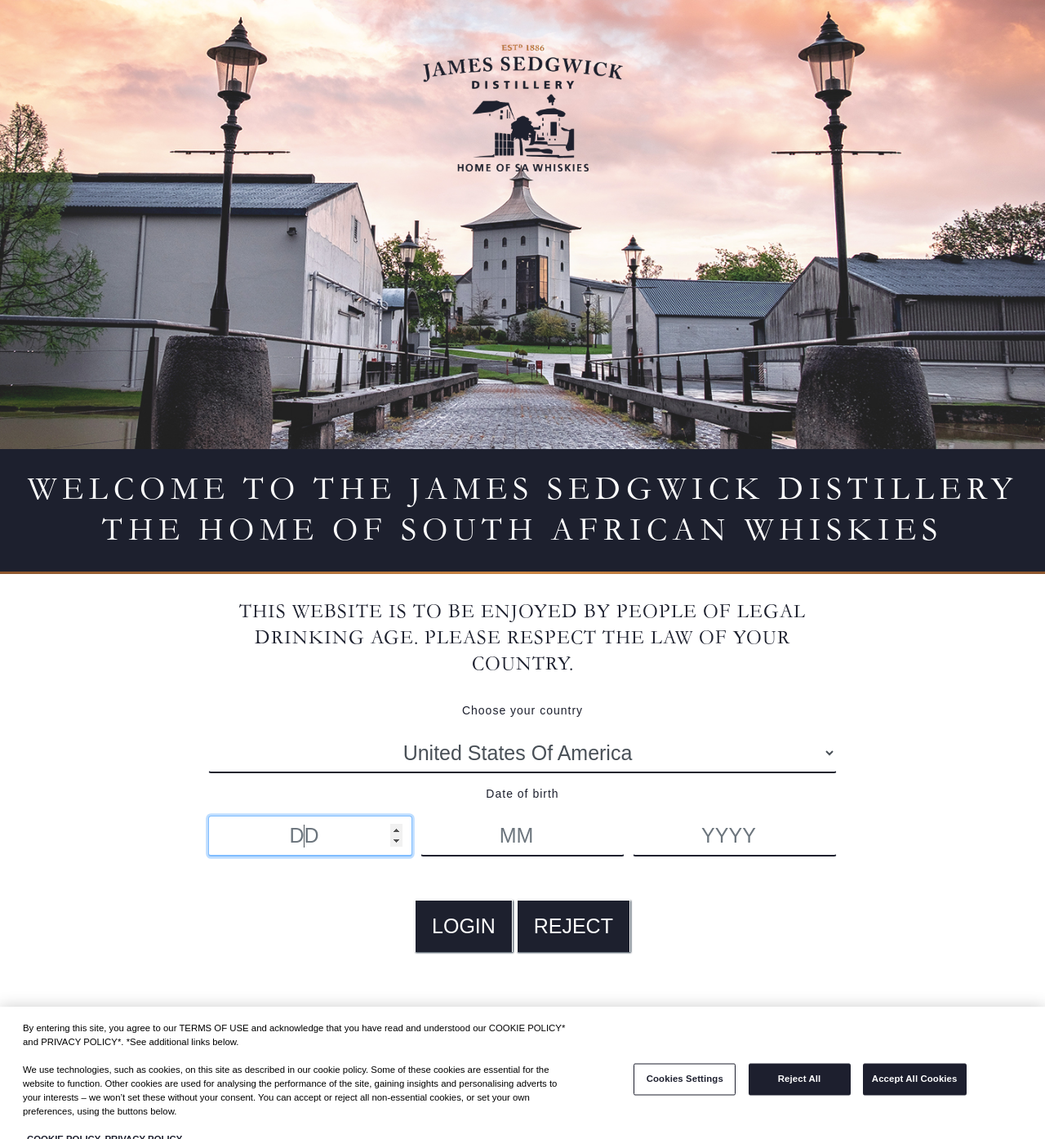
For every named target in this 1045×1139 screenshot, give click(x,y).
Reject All (799, 1087)
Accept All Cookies (915, 1087)
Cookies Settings (685, 1087)
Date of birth (522, 793)
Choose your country (522, 710)
